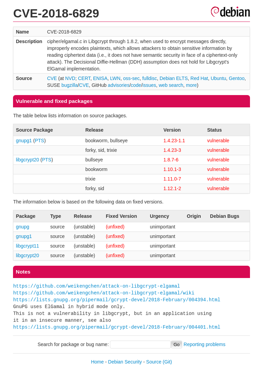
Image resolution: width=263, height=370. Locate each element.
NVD (70, 78)
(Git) (167, 362)
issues (149, 85)
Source (153, 362)
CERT (84, 78)
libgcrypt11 (27, 246)
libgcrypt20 (27, 159)
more (191, 85)
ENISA (100, 78)
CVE (52, 78)
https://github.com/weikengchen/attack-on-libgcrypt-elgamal (96, 286)
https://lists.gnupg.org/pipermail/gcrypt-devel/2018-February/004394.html (116, 299)
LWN (115, 78)
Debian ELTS (174, 78)
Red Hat (199, 78)
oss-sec (131, 78)
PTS (39, 140)
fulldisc (149, 78)
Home (97, 362)
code (136, 85)
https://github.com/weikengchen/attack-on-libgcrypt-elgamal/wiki (103, 293)
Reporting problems (204, 344)
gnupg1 (24, 140)
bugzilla (69, 85)
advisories (118, 85)
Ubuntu (218, 78)
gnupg (22, 226)
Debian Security (125, 362)
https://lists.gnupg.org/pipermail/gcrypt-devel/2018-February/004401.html (116, 327)
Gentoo (237, 78)
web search (171, 85)
